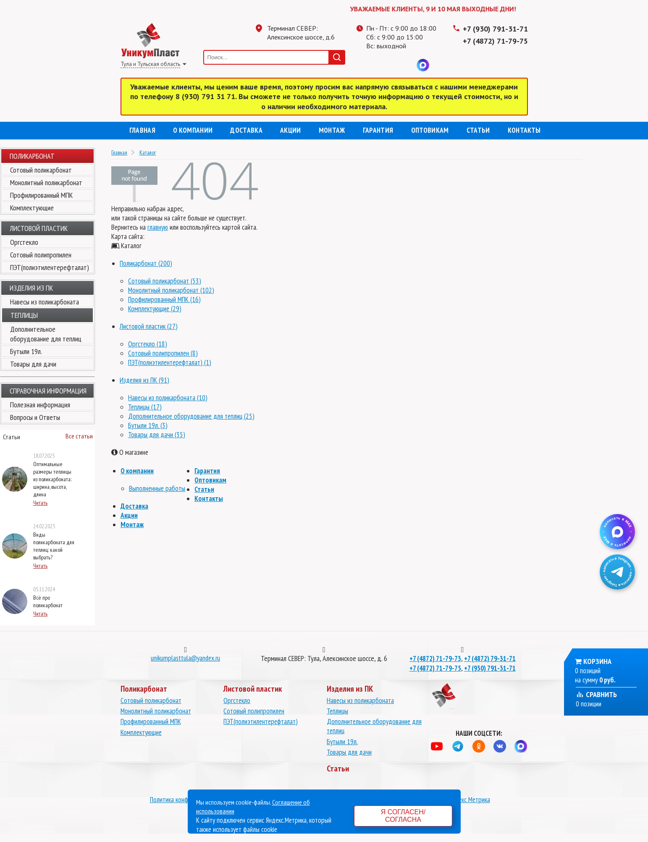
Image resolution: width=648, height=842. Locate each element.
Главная (142, 130)
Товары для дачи (33, 364)
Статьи (478, 130)
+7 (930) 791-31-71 (495, 29)
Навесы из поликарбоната (44, 302)
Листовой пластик (39, 228)
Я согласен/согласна (403, 815)
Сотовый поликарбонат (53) (164, 281)
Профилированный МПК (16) (164, 299)
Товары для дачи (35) (156, 434)
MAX (423, 65)
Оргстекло (24, 242)
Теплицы (337, 711)
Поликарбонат (32, 156)
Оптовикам (430, 130)
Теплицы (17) (145, 407)
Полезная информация (40, 404)
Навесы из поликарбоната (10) (167, 397)
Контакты (524, 130)
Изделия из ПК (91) (144, 380)
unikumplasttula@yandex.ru (185, 658)
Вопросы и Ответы (35, 417)
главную (157, 227)
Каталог (147, 152)
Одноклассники (389, 65)
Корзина (597, 661)
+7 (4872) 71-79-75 (495, 41)
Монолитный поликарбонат (46, 182)
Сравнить (596, 694)
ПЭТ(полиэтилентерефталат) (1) (169, 362)
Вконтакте (406, 65)
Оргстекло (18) (147, 344)
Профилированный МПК (41, 195)
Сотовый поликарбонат (41, 170)
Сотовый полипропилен (40, 255)
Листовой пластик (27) (149, 326)
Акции (290, 130)
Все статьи (79, 436)
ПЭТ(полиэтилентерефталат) (49, 267)
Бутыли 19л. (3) (148, 425)
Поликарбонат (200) (146, 263)
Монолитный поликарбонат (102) (171, 290)
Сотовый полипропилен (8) (163, 353)
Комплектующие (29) (154, 308)
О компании (193, 130)
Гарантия (378, 130)
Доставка (246, 130)
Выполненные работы (157, 488)
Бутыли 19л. (26, 351)
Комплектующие (32, 207)
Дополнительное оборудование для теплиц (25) (191, 416)
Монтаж (332, 130)
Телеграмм (372, 65)
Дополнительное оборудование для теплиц (45, 334)
